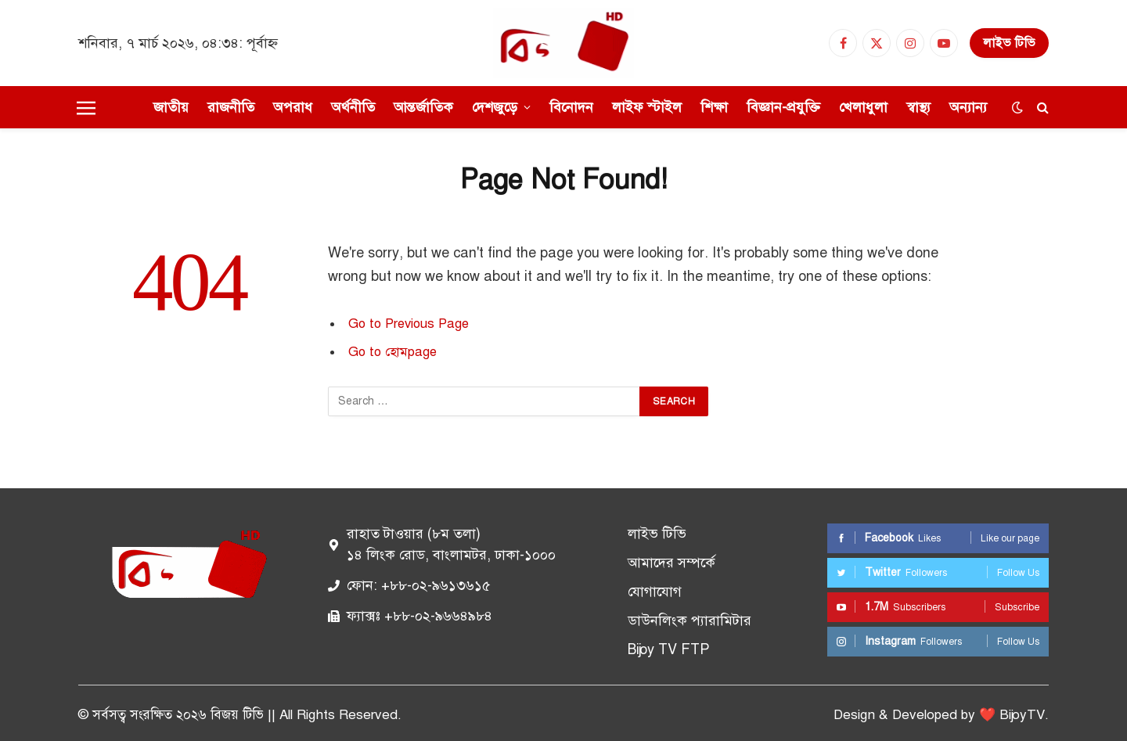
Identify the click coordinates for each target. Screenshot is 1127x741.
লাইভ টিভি (1009, 43)
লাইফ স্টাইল (647, 107)
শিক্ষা (714, 107)
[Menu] (86, 107)
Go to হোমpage (392, 352)
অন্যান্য (968, 107)
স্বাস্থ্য (918, 107)
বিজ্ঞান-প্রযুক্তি (783, 107)
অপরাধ (292, 107)
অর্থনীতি (353, 107)
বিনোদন (571, 107)
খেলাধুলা (863, 107)
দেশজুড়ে (494, 107)
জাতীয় (171, 107)
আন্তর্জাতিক (423, 107)
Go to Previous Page (408, 323)
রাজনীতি (230, 107)
